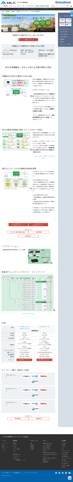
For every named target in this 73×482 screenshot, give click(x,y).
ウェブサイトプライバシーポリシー (31, 472)
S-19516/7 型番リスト (64, 34)
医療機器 (32, 445)
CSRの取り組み (65, 454)
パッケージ (45, 456)
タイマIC (14, 445)
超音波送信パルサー (17, 454)
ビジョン (63, 447)
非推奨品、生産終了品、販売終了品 (49, 458)
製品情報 (6, 6)
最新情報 (47, 6)
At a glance (64, 443)
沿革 (62, 448)
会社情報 (37, 6)
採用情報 (42, 6)
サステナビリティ (31, 6)
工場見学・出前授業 (65, 465)
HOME (2, 11)
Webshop (44, 450)
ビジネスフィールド (65, 450)
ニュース (4, 440)
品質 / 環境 (64, 460)
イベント (3, 450)
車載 (31, 443)
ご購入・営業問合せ (46, 447)
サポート (24, 6)
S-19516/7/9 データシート (64, 29)
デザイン (19, 6)
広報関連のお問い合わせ (47, 443)
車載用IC (13, 11)
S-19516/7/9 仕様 (63, 31)
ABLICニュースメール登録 (64, 44)
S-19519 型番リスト (63, 36)
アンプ (14, 452)
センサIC (14, 447)
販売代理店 (61, 39)
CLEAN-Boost (16, 458)
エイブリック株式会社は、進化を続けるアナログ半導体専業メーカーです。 (36, 9)
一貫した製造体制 (65, 452)
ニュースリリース (5, 443)
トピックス (4, 448)
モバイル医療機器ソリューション (19, 460)
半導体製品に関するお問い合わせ (49, 452)
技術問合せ (61, 41)
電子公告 (63, 467)
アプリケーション (12, 6)
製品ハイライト (5, 447)
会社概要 (63, 445)
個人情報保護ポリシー (17, 472)
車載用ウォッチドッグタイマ (23, 11)
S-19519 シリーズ (44, 326)
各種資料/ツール (46, 460)
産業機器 (32, 447)
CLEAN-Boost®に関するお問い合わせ (50, 454)
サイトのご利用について (6, 472)
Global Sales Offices (47, 448)
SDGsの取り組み (65, 456)
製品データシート (24, 359)
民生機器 (32, 448)
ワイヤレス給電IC (16, 448)
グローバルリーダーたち (66, 458)
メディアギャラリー (65, 461)
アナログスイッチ (16, 456)
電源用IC (14, 443)
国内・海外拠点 (65, 463)
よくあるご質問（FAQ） (47, 445)
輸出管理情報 (45, 461)
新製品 (3, 445)
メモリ (14, 450)
